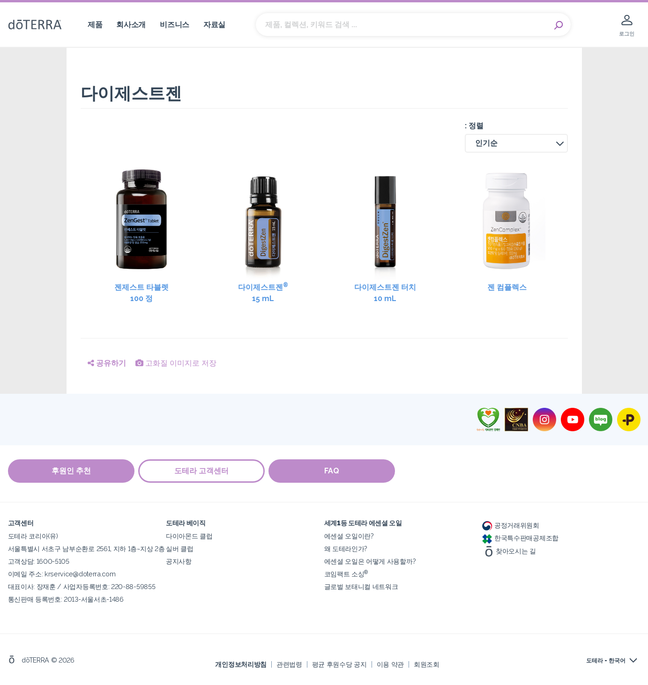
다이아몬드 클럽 (189, 535)
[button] (516, 143)
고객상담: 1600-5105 (38, 561)
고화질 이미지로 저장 (175, 363)
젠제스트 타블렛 (141, 293)
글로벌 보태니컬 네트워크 (361, 586)
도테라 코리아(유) (33, 535)
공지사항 (179, 561)
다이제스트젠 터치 (385, 293)
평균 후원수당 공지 (339, 664)
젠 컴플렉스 (507, 287)
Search (559, 24)
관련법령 (289, 664)
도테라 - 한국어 (606, 660)
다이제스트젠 (263, 293)
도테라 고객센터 (202, 470)
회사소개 (131, 24)
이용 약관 (390, 664)
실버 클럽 (179, 548)
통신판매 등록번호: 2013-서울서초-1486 (66, 599)
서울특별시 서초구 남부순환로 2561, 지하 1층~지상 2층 (86, 548)
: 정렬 (474, 125)
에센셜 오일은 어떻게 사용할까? (370, 561)
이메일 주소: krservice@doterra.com (62, 573)
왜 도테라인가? (346, 548)
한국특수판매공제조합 (520, 537)
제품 (95, 24)
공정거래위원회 (510, 525)
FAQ (333, 470)
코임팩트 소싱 (346, 573)
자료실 (214, 24)
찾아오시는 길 (509, 550)
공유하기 (107, 363)
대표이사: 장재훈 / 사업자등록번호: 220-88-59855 (82, 586)
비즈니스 (174, 24)
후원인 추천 (71, 470)
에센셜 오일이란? (349, 535)
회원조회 (426, 664)
